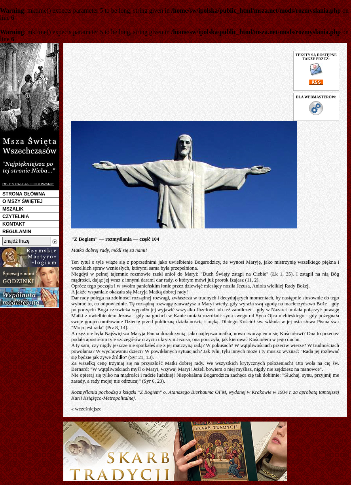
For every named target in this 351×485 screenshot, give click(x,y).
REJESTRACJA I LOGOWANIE (28, 184)
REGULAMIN (16, 231)
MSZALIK (12, 209)
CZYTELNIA (15, 216)
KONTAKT (13, 224)
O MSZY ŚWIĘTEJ (22, 201)
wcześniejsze (88, 409)
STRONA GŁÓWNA (23, 194)
